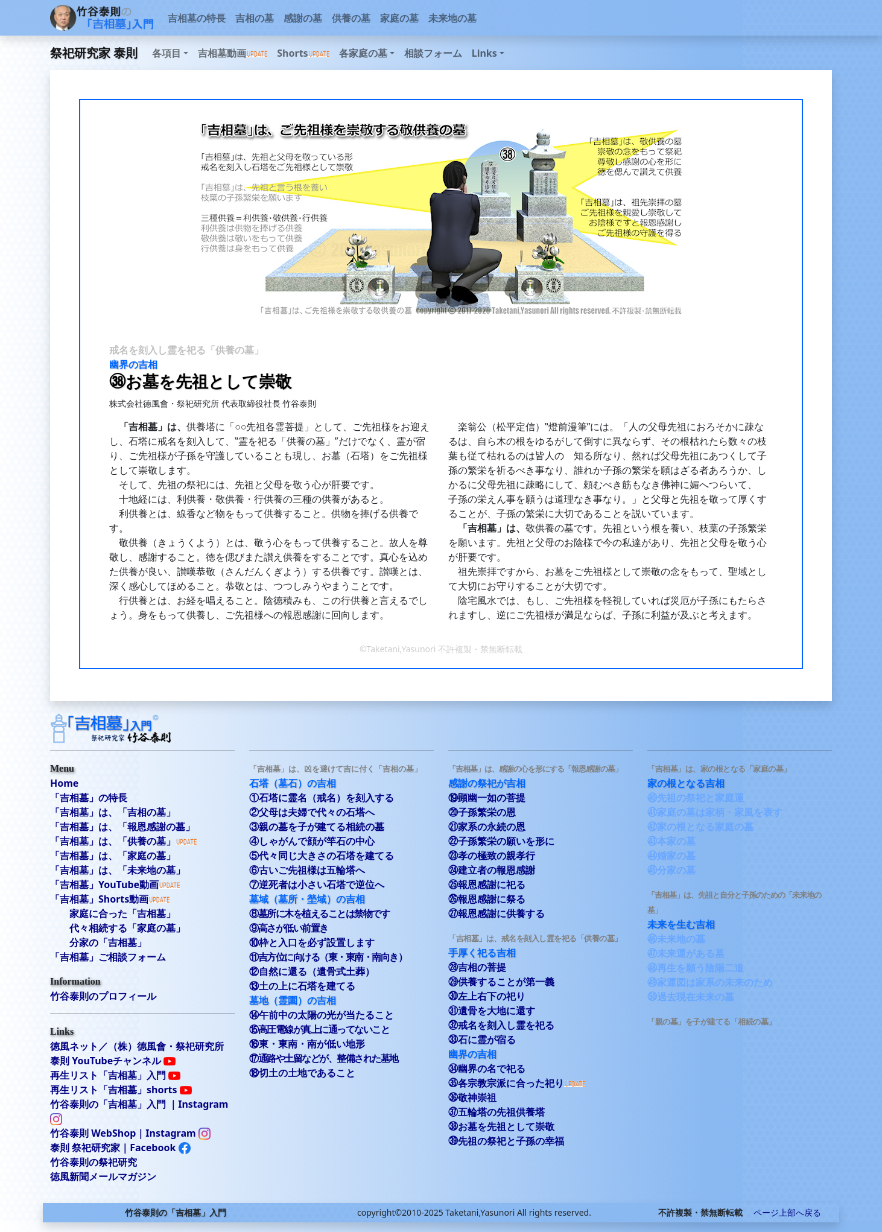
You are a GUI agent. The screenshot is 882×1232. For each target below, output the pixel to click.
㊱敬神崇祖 (472, 1097)
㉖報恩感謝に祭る (486, 899)
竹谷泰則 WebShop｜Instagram (130, 1133)
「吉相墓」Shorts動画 (99, 899)
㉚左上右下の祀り (486, 996)
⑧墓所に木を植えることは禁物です (319, 913)
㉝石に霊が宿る (482, 1039)
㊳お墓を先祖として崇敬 (501, 1126)
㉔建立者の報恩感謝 (491, 870)
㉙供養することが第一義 (501, 981)
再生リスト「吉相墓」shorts (121, 1089)
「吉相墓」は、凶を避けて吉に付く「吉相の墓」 (335, 768)
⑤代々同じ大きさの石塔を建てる (321, 855)
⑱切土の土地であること (302, 1072)
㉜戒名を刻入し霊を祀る (501, 1025)
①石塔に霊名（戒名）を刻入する (321, 797)
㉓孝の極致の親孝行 (491, 855)
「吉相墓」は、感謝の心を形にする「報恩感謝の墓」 (535, 768)
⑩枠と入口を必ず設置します (312, 942)
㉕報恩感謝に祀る (486, 884)
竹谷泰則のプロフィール (103, 996)
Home (64, 783)
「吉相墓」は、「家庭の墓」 (113, 855)
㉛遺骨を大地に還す (491, 1010)
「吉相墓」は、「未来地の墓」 (117, 870)
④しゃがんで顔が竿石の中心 (312, 841)
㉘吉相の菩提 (477, 967)
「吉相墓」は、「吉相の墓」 (113, 812)
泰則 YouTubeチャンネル (113, 1060)
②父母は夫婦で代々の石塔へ (312, 812)
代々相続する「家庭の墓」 (127, 928)
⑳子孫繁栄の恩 (482, 812)
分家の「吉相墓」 (108, 942)
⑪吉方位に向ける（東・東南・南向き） (328, 957)
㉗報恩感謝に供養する (496, 913)
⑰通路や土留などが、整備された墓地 (323, 1058)
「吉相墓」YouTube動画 (104, 884)
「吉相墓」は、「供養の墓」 (113, 841)
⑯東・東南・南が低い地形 (307, 1043)
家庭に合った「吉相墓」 (122, 913)
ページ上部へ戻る (783, 1212)
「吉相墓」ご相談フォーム (108, 957)
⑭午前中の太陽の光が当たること (321, 1014)
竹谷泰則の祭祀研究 (93, 1162)
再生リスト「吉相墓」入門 (115, 1075)
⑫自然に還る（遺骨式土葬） (312, 971)
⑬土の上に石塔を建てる (302, 985)
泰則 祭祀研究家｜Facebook (120, 1147)
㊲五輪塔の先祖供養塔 (496, 1112)
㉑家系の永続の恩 (486, 826)
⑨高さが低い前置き (288, 928)
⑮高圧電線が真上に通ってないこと (319, 1029)
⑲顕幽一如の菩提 (486, 797)
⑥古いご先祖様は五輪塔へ (307, 870)
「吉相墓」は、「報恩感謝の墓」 (122, 826)
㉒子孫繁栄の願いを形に (501, 841)
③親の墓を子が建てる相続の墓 (316, 826)
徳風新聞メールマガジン (103, 1176)
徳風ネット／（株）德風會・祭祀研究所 (137, 1046)
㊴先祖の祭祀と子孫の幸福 (506, 1141)
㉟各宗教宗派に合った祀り (506, 1083)
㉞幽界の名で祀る (486, 1068)
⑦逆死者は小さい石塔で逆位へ (316, 884)
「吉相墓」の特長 (88, 797)
